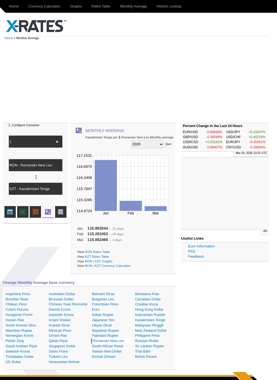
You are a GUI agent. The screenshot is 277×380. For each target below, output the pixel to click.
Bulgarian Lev (103, 299)
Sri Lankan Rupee (149, 346)
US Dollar (13, 362)
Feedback (196, 256)
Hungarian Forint (19, 315)
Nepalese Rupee (105, 330)
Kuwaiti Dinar (59, 325)
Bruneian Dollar (61, 299)
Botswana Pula (147, 294)
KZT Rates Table (97, 256)
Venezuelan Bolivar (64, 362)
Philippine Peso (147, 335)
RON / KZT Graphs (98, 261)
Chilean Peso (16, 304)
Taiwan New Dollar (107, 351)
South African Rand (107, 346)
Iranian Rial (15, 320)
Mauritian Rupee (19, 330)
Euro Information (201, 246)
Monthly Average (133, 6)
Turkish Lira (58, 356)
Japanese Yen (103, 320)
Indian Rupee (102, 315)
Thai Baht (142, 351)
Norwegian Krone (19, 335)
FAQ (191, 251)
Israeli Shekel (59, 320)
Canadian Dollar (148, 299)
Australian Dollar (62, 294)
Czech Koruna (17, 309)
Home (14, 6)
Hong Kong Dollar (149, 309)
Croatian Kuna (146, 304)
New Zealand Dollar (150, 330)
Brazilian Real (17, 299)
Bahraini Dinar (103, 294)
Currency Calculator (44, 6)
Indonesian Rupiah (150, 315)
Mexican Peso (60, 330)
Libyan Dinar (102, 325)
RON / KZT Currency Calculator (107, 265)
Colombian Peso (105, 304)
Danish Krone (60, 309)
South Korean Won (21, 325)
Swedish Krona (18, 351)
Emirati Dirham (104, 356)
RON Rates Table (97, 252)
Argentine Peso (18, 294)
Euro (95, 309)
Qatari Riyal (58, 341)
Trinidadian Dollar (20, 356)
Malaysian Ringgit (149, 325)
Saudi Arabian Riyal (21, 346)
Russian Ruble (146, 341)
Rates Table (100, 6)
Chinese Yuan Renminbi (68, 304)
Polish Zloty (15, 341)
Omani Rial (57, 335)
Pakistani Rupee (105, 335)
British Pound (145, 356)
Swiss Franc (58, 351)
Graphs (76, 6)
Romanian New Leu (108, 341)
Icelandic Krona (61, 315)
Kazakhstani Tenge (150, 320)
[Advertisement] (141, 81)
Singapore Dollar (62, 346)
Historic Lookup (169, 6)
